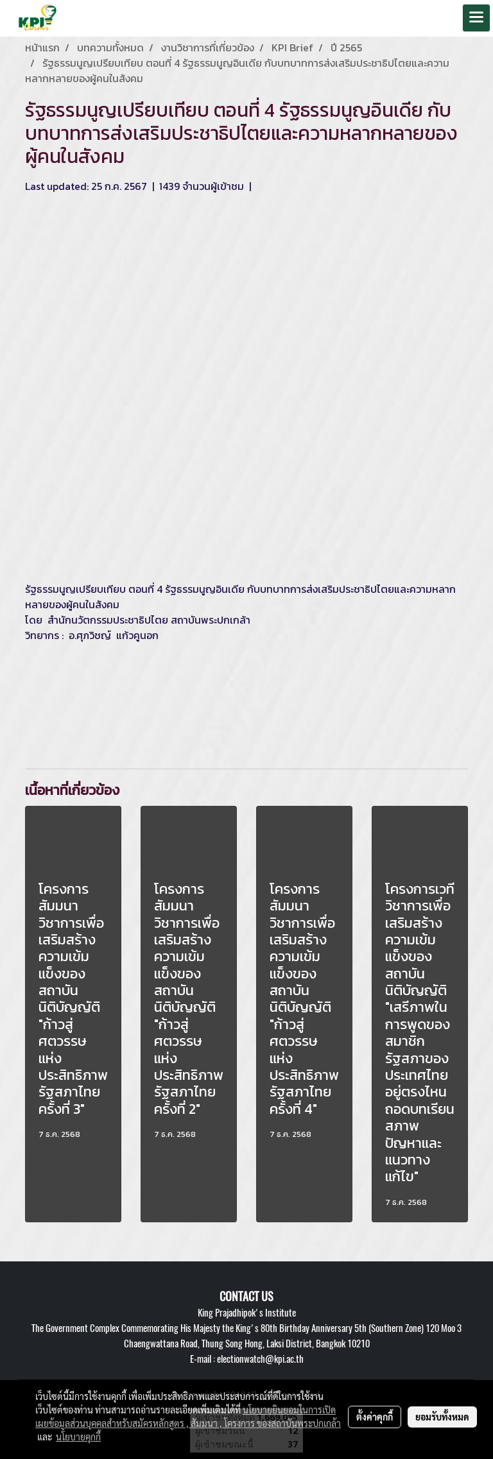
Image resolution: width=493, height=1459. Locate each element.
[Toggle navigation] (476, 18)
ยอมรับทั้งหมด (442, 1416)
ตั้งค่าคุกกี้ (374, 1416)
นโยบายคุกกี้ (78, 1436)
